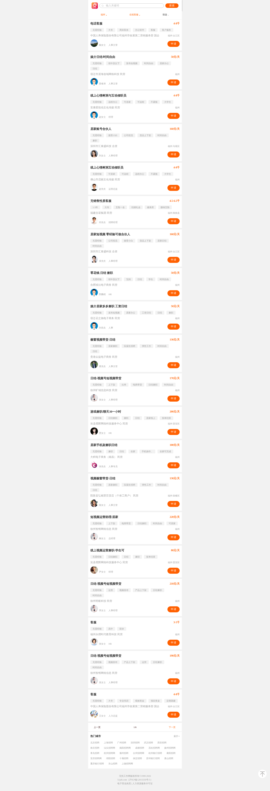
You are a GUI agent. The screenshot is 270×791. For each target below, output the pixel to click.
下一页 (172, 727)
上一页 (97, 727)
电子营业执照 (124, 783)
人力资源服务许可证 (142, 783)
